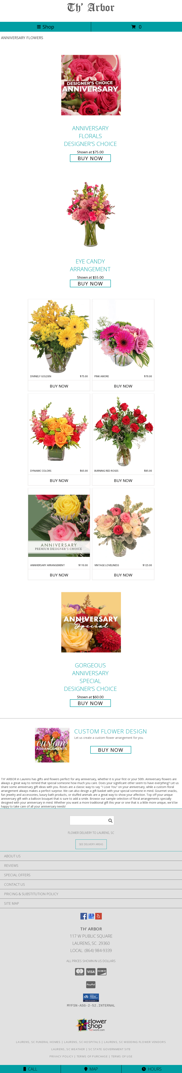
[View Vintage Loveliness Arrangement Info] (123, 525)
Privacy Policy (61, 1056)
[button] (91, 998)
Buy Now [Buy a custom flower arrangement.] (110, 749)
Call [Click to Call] (30, 1069)
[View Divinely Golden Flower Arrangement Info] (59, 336)
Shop (45, 26)
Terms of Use (122, 1056)
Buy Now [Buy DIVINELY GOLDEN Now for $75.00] (59, 386)
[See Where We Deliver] (91, 844)
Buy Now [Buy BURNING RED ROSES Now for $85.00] (123, 480)
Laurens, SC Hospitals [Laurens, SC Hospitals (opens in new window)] (82, 1042)
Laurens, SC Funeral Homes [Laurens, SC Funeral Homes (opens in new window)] (38, 1042)
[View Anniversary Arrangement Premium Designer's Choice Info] (59, 525)
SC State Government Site (109, 1049)
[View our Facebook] (83, 918)
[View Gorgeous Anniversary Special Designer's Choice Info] (91, 622)
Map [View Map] (91, 1069)
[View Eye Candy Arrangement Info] (91, 215)
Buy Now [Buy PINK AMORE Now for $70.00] (123, 386)
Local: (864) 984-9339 (91, 950)
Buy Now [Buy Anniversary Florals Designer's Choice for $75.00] (90, 158)
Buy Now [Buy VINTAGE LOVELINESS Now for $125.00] (123, 575)
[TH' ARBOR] (91, 16)
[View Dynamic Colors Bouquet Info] (59, 431)
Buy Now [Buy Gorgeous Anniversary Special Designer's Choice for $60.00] (90, 703)
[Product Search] (92, 820)
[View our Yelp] (98, 918)
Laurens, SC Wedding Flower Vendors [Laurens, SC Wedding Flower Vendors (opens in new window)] (135, 1042)
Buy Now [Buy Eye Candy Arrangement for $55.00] (90, 283)
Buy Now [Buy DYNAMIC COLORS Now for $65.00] (59, 480)
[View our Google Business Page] (91, 918)
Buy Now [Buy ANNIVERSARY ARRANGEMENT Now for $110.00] (59, 575)
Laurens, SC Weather (68, 1049)
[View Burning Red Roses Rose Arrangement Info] (123, 431)
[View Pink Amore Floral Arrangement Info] (123, 336)
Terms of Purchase (92, 1056)
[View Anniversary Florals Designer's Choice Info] (91, 85)
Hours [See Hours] (152, 1069)
